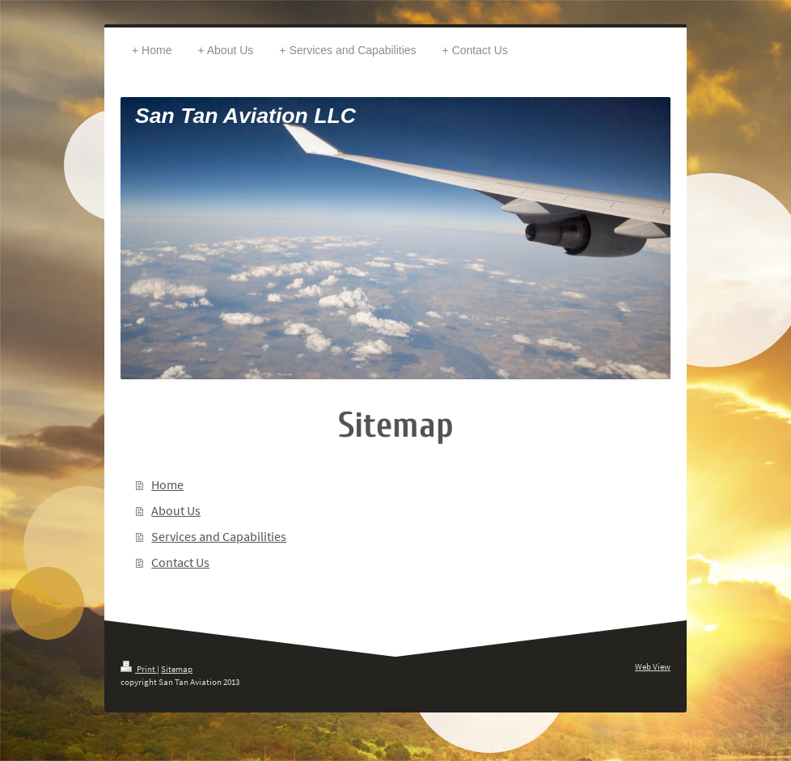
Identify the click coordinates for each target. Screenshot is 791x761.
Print (139, 668)
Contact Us (180, 562)
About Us (176, 510)
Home (167, 484)
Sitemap (176, 668)
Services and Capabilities (218, 536)
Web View (652, 666)
